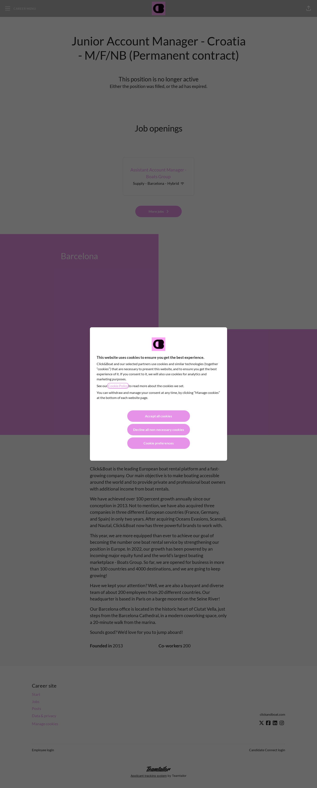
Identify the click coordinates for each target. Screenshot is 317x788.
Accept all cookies (158, 416)
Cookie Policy (118, 386)
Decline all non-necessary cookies (158, 430)
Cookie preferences (159, 443)
